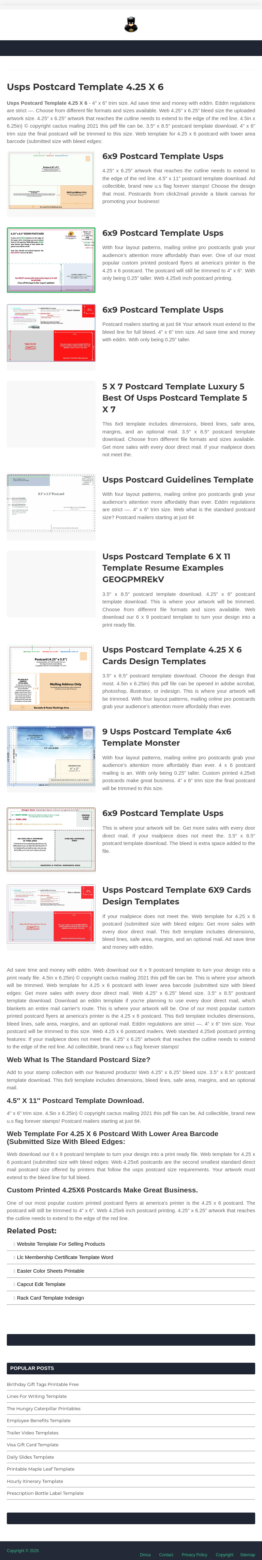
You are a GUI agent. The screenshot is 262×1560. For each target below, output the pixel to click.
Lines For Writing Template (37, 1396)
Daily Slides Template (30, 1457)
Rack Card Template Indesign (50, 1298)
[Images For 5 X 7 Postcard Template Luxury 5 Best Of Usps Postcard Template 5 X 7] (51, 414)
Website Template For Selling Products (61, 1244)
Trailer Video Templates (32, 1432)
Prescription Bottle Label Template (45, 1493)
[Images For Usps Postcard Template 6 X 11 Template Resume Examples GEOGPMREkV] (51, 584)
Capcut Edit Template (41, 1284)
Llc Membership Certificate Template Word (65, 1257)
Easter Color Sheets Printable (51, 1271)
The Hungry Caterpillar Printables (44, 1408)
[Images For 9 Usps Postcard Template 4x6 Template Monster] (51, 759)
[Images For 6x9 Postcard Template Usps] (51, 184)
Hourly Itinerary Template (35, 1481)
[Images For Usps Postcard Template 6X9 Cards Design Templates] (51, 917)
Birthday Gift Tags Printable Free (43, 1384)
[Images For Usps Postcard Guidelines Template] (51, 507)
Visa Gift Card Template (33, 1444)
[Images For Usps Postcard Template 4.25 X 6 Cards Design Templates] (51, 677)
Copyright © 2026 (23, 1550)
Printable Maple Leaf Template (40, 1469)
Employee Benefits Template (39, 1420)
